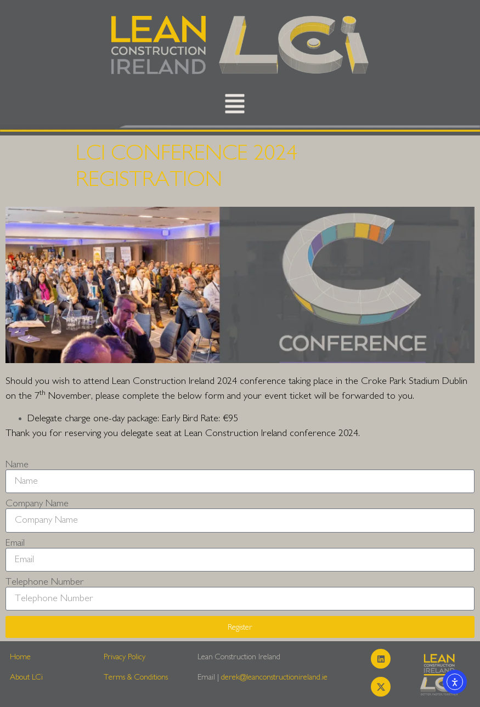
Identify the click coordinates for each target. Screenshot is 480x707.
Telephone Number (44, 582)
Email (15, 543)
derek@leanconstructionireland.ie (274, 677)
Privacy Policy (124, 657)
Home (20, 657)
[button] (234, 106)
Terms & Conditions (136, 677)
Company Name (37, 503)
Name (17, 465)
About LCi (26, 677)
